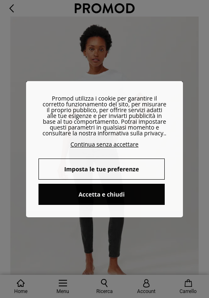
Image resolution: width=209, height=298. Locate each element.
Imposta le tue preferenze (101, 169)
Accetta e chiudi (102, 194)
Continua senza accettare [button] (104, 144)
